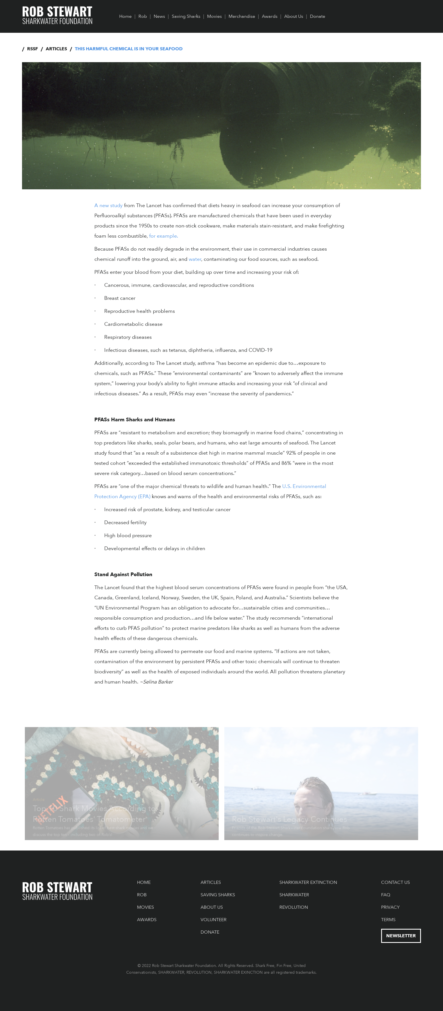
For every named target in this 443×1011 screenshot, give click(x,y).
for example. (163, 236)
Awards (269, 16)
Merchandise (242, 16)
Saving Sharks (186, 16)
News (159, 16)
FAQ (385, 895)
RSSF (32, 49)
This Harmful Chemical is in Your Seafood (129, 49)
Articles (56, 49)
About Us (293, 16)
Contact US (395, 882)
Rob (142, 16)
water (195, 259)
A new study (108, 205)
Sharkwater (294, 895)
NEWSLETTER (401, 936)
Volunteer (214, 920)
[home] (57, 16)
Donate (317, 16)
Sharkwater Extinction (308, 882)
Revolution (293, 907)
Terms (388, 920)
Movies (214, 16)
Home (125, 16)
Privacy (390, 907)
